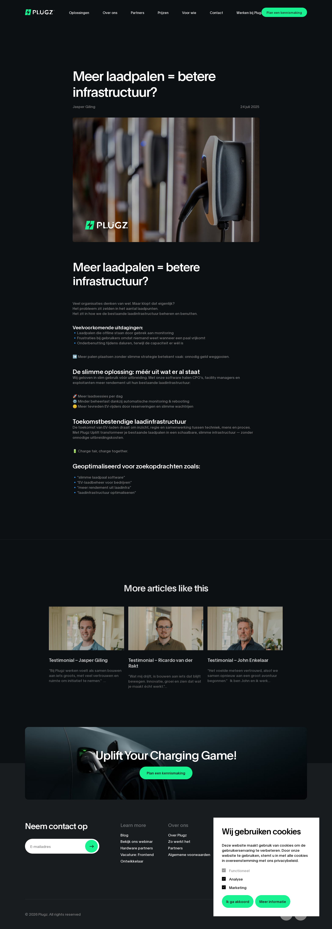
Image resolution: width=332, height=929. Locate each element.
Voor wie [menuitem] (189, 12)
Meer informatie (272, 901)
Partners (175, 847)
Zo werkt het (179, 841)
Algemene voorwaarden (189, 854)
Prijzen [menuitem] (163, 12)
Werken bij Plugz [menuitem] (250, 12)
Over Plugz (177, 834)
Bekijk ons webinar (136, 841)
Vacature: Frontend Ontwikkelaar (137, 857)
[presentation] (57, 865)
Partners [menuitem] (137, 12)
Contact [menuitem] (216, 12)
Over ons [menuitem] (110, 12)
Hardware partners (136, 847)
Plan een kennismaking (284, 12)
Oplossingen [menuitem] (79, 12)
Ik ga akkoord (237, 901)
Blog (124, 834)
